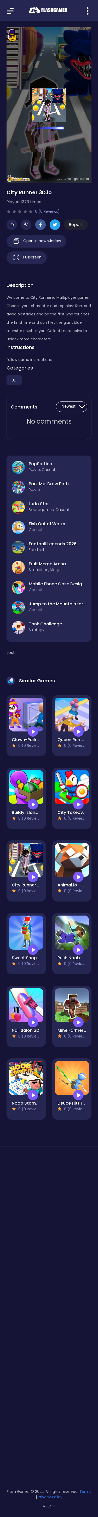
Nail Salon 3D (25, 1030)
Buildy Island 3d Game (35, 812)
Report (76, 225)
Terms (85, 1491)
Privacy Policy (50, 1497)
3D (14, 380)
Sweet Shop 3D (27, 958)
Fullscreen (27, 257)
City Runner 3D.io (30, 885)
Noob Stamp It (27, 1103)
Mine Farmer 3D (73, 1030)
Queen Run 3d (72, 740)
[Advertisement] (49, 1212)
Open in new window (36, 241)
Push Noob (68, 958)
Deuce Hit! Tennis (75, 1103)
